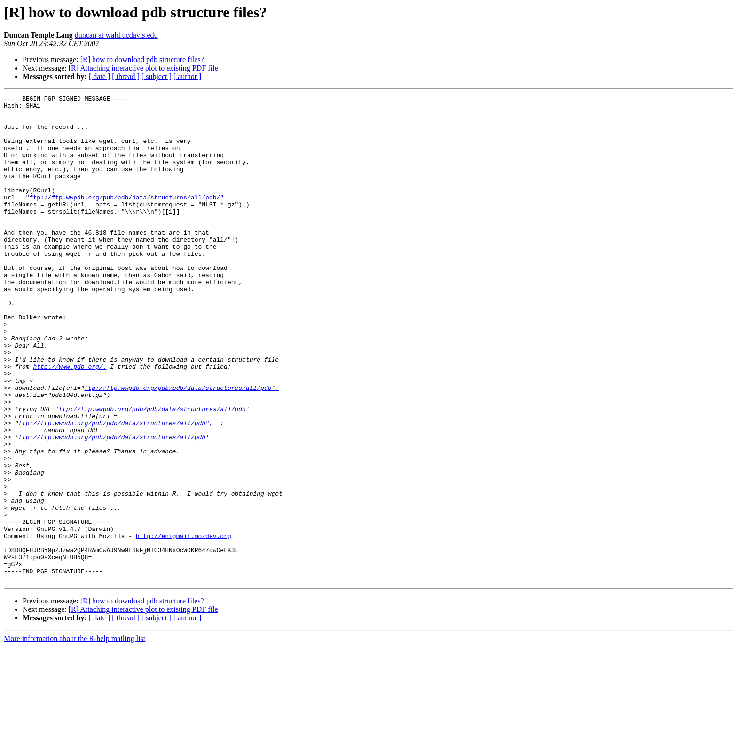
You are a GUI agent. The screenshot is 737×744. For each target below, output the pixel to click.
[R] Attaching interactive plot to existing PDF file (143, 68)
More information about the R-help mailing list (74, 736)
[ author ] (187, 76)
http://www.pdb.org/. (69, 421)
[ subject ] (156, 76)
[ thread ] (126, 76)
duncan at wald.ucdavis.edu (116, 35)
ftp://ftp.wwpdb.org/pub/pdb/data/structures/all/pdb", (182, 447)
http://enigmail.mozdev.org (183, 624)
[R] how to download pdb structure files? (142, 59)
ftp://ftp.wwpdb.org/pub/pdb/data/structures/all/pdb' (154, 472)
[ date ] (99, 76)
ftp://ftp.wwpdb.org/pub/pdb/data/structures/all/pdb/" (127, 218)
